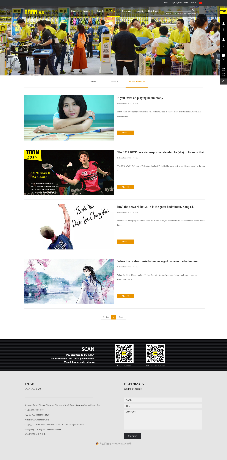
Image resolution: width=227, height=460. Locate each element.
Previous (106, 317)
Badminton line (180, 14)
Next (121, 317)
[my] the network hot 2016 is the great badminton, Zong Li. (155, 206)
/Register (178, 3)
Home (73, 11)
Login (173, 3)
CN (196, 3)
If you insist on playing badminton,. (140, 97)
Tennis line (192, 14)
